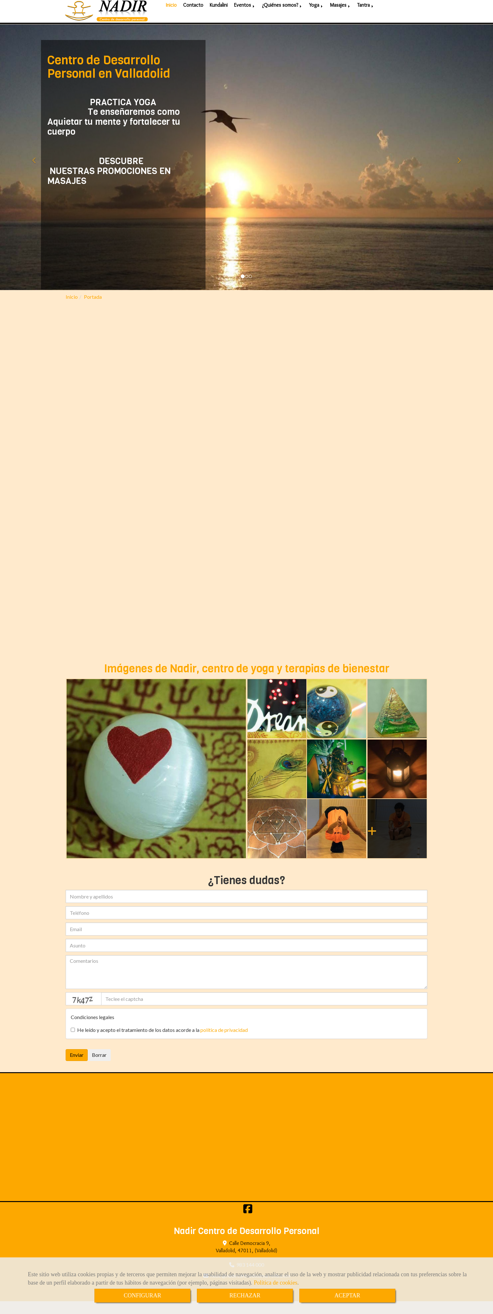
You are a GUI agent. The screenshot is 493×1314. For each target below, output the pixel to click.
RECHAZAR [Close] (244, 1295)
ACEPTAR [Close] (347, 1295)
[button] (37, 170)
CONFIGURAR (142, 1295)
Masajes (340, 23)
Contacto (193, 23)
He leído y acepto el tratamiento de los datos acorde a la (159, 1043)
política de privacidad (224, 1043)
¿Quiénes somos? (282, 23)
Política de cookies (275, 1282)
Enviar (77, 1068)
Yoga (316, 23)
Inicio (171, 23)
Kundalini (219, 23)
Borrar (99, 1068)
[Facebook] (247, 1223)
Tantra (365, 23)
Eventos (244, 23)
